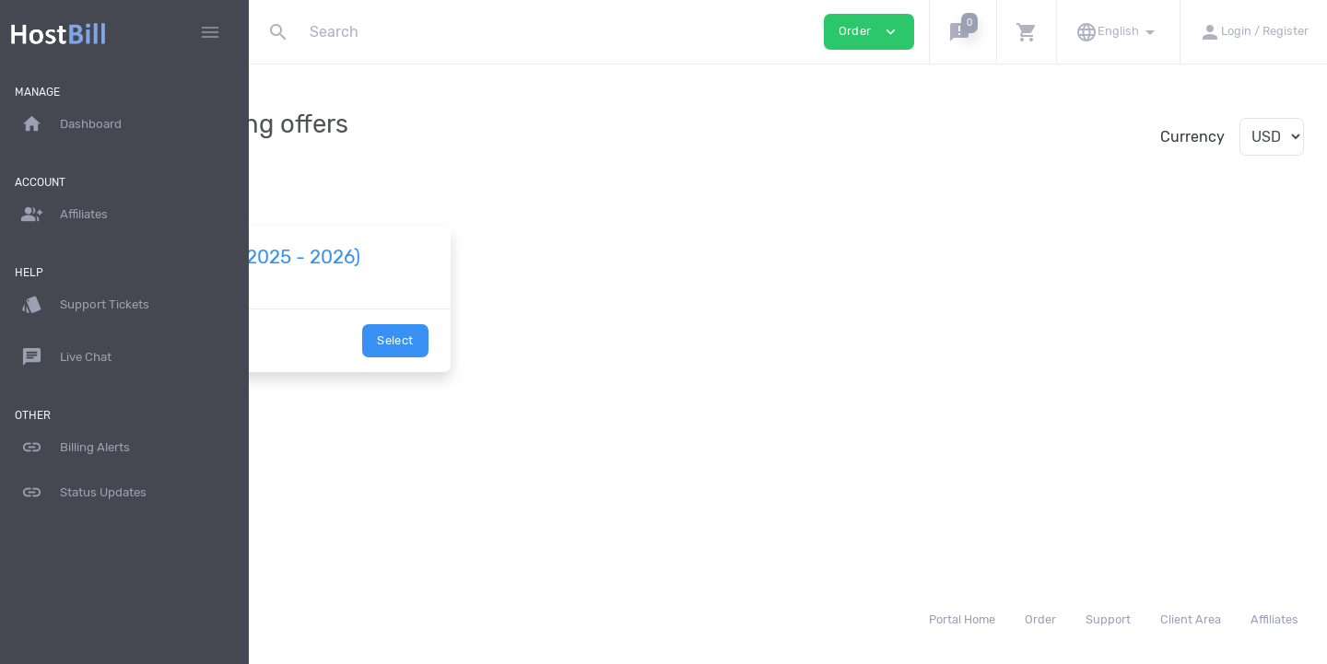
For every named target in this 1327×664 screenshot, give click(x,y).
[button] (962, 32)
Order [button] (869, 32)
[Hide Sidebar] (210, 32)
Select (540, 362)
